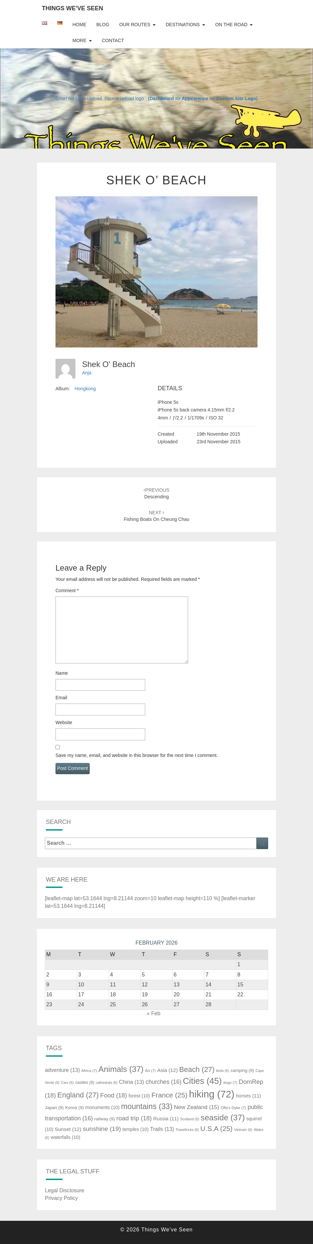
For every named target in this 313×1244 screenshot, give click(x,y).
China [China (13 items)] (131, 1082)
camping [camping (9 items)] (242, 1070)
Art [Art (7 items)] (150, 1071)
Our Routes (134, 24)
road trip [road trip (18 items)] (134, 1118)
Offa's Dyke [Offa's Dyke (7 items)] (233, 1108)
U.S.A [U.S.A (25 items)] (216, 1128)
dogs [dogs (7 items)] (230, 1083)
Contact (113, 40)
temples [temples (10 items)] (135, 1129)
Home (79, 24)
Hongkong (85, 388)
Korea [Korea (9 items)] (74, 1107)
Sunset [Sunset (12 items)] (68, 1129)
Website (63, 722)
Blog (102, 24)
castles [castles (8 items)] (84, 1082)
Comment (67, 590)
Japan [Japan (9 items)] (54, 1107)
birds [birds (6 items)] (222, 1071)
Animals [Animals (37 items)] (121, 1069)
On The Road (231, 24)
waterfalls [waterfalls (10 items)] (65, 1137)
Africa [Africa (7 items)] (89, 1071)
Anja (86, 372)
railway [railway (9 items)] (104, 1118)
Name (61, 673)
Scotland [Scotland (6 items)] (189, 1119)
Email (61, 697)
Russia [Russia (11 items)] (165, 1118)
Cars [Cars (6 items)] (67, 1083)
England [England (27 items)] (78, 1095)
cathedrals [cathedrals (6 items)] (106, 1083)
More (79, 40)
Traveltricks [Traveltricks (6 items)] (187, 1130)
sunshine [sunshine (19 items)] (102, 1128)
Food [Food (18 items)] (113, 1095)
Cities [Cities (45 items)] (202, 1081)
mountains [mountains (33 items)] (146, 1106)
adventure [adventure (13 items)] (62, 1070)
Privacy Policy (61, 1198)
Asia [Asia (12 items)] (167, 1070)
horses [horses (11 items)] (248, 1095)
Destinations (183, 24)
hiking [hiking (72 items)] (212, 1093)
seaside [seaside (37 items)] (223, 1117)
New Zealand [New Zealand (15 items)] (196, 1107)
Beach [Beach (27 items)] (196, 1069)
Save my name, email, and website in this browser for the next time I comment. (136, 755)
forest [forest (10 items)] (139, 1095)
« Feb (153, 1013)
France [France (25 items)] (170, 1095)
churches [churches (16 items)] (163, 1082)
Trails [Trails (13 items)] (162, 1129)
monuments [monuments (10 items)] (102, 1107)
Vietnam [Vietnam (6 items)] (243, 1130)
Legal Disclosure (64, 1190)
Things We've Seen (72, 8)
